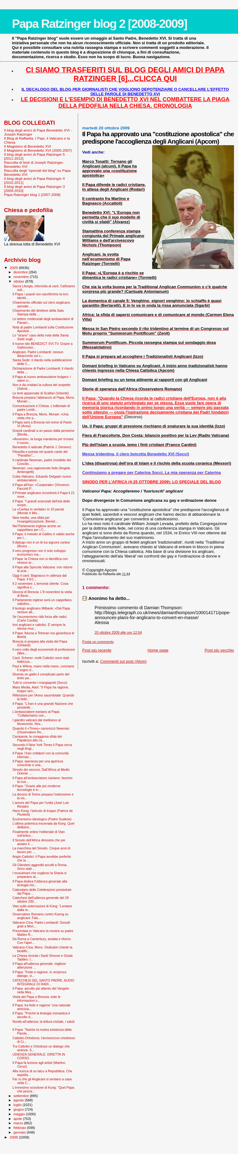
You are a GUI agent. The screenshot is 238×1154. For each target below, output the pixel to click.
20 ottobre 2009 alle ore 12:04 (118, 632)
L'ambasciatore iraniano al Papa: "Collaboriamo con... (36, 713)
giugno (19, 1109)
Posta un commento (98, 642)
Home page (158, 650)
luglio (18, 1105)
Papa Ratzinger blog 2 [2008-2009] (99, 23)
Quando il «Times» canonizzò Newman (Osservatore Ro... (40, 730)
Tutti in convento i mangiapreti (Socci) (39, 682)
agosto (19, 1100)
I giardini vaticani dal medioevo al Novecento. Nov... (36, 722)
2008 (14, 1137)
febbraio (20, 1128)
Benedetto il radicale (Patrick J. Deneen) (41, 447)
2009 (14, 268)
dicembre (21, 272)
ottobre (19, 281)
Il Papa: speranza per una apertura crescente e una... (37, 763)
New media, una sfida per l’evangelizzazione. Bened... (35, 519)
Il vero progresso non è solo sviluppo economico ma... (39, 552)
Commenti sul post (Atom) (123, 661)
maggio (20, 1114)
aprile (18, 1119)
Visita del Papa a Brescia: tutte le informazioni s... (36, 998)
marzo (19, 1123)
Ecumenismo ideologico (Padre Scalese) (42, 819)
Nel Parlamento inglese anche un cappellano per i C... (36, 527)
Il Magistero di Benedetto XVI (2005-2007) (38, 150)
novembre (22, 277)
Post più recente (96, 650)
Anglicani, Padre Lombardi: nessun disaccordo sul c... (37, 354)
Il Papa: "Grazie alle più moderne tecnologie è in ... (36, 788)
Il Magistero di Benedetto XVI (27, 146)
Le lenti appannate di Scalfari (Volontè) (40, 393)
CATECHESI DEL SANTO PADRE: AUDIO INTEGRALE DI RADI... (43, 982)
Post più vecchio (219, 650)
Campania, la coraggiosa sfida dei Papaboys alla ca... (37, 738)
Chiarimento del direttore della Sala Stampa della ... (38, 312)
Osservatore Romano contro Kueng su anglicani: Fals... (40, 916)
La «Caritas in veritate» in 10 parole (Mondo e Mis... (38, 511)
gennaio (20, 1132)
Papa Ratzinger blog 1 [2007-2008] (32, 195)
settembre (22, 1096)
